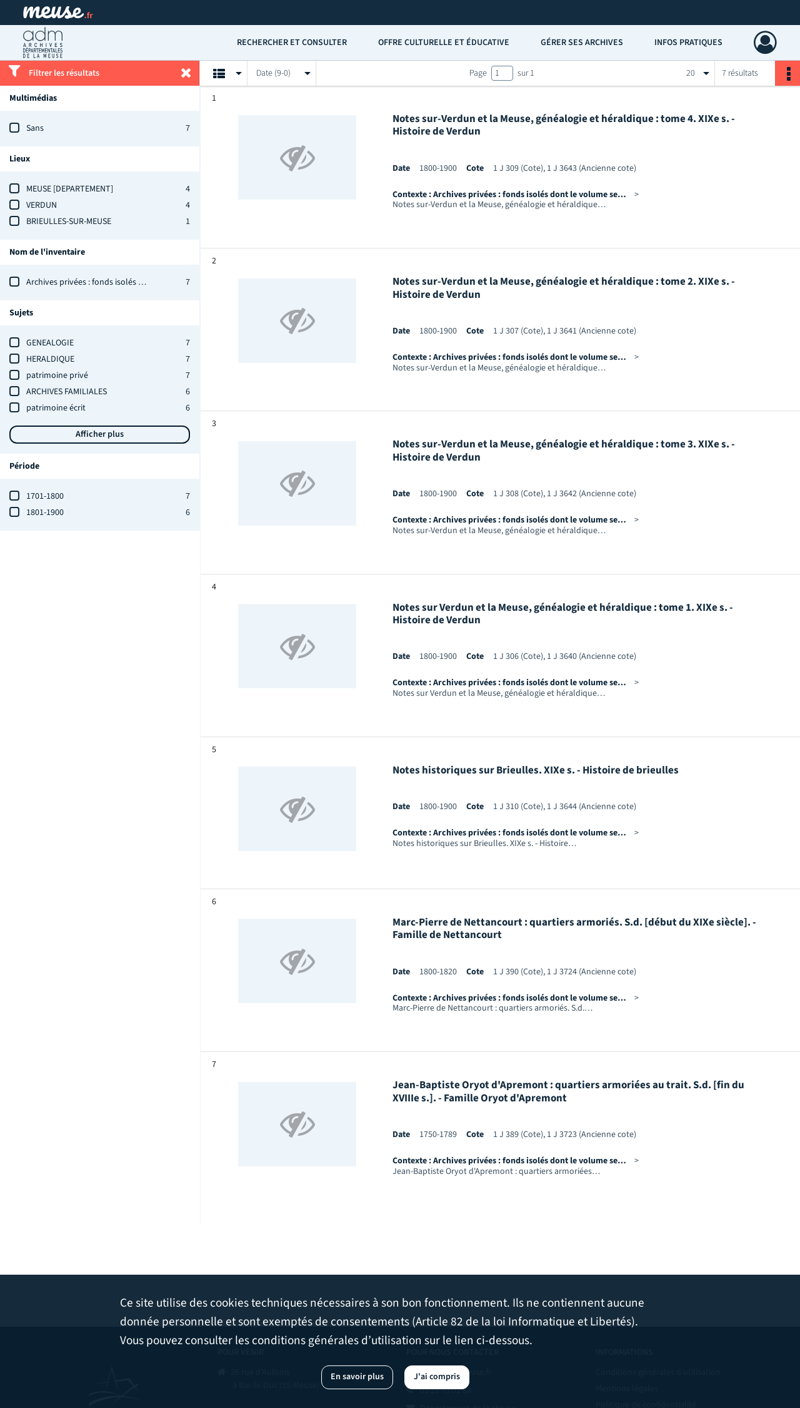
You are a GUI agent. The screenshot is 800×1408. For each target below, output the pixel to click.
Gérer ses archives (582, 42)
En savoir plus (357, 1376)
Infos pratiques (688, 42)
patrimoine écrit (56, 408)
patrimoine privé (57, 375)
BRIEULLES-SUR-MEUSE (68, 221)
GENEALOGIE (50, 343)
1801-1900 (45, 512)
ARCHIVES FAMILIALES (66, 391)
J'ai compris (437, 1376)
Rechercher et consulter (292, 42)
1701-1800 (45, 496)
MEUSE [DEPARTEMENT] (69, 189)
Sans (35, 128)
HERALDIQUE (50, 359)
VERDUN (41, 205)
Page (478, 73)
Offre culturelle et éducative (443, 42)
